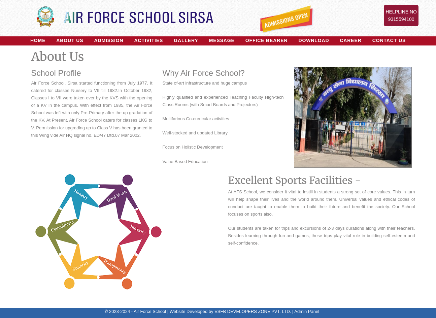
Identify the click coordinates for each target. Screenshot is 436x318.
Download (313, 40)
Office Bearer (266, 40)
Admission (108, 40)
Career (350, 40)
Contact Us (389, 40)
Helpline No (401, 16)
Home (37, 40)
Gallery (186, 40)
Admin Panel (306, 311)
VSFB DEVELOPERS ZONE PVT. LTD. (252, 311)
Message (222, 40)
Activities (148, 40)
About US (69, 40)
